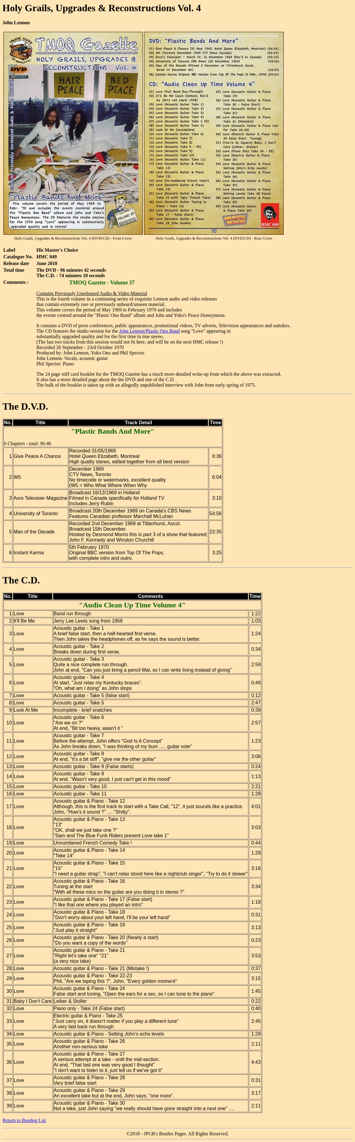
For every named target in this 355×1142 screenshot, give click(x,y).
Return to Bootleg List (24, 1120)
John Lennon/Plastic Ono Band (149, 331)
